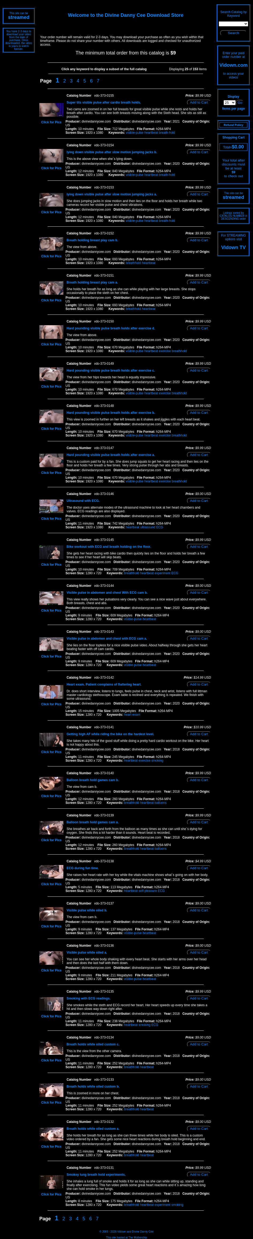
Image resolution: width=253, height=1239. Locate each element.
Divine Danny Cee (143, 1231)
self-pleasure (148, 891)
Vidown (121, 1231)
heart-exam (132, 715)
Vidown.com (233, 65)
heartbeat (151, 133)
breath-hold (167, 133)
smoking (157, 760)
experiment (162, 573)
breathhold (133, 263)
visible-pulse (134, 133)
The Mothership (137, 1237)
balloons (161, 803)
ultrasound (147, 527)
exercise (165, 351)
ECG (159, 527)
